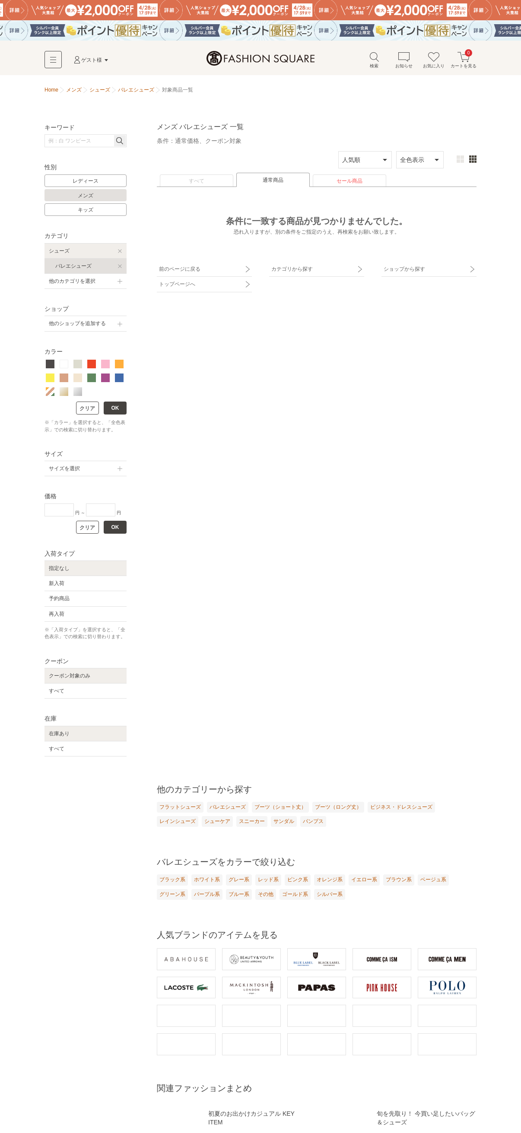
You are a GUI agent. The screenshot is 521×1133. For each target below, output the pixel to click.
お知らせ (404, 59)
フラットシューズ (180, 807)
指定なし (59, 568)
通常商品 (273, 180)
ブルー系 (239, 894)
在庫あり (59, 734)
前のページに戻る (179, 269)
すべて (196, 181)
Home (51, 90)
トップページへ (177, 284)
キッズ (85, 210)
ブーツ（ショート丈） (280, 807)
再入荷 (56, 614)
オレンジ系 (330, 880)
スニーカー (252, 821)
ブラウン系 (399, 880)
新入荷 (56, 583)
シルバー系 (330, 894)
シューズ (59, 251)
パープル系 (207, 894)
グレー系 (239, 880)
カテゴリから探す (292, 269)
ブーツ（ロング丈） (338, 807)
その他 (265, 894)
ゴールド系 (295, 894)
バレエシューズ (73, 266)
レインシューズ (177, 821)
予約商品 (59, 598)
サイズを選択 (64, 468)
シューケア (217, 821)
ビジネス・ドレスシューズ (401, 807)
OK (115, 408)
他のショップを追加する (77, 323)
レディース (85, 181)
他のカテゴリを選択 (72, 281)
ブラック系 (172, 880)
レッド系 (268, 880)
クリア (87, 408)
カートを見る (464, 59)
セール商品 (349, 181)
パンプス (313, 821)
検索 (374, 59)
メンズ (85, 196)
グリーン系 (172, 894)
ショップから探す (404, 269)
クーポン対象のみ (69, 676)
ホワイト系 (207, 880)
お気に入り (434, 59)
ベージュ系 (433, 880)
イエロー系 (364, 880)
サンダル (283, 821)
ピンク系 (297, 880)
